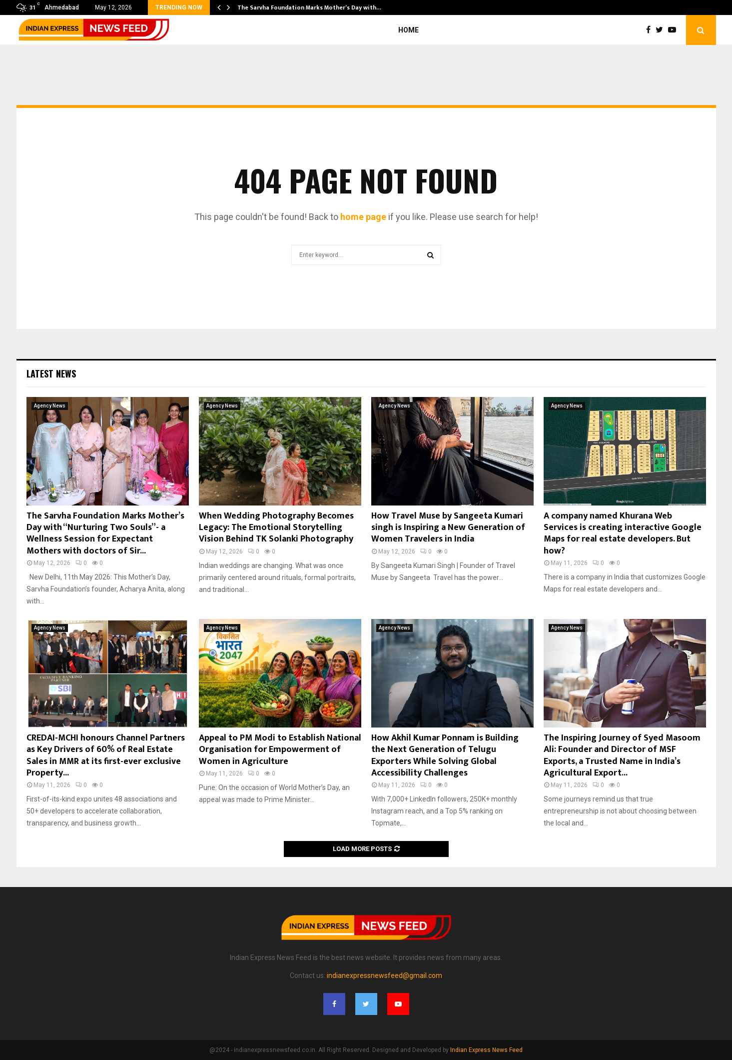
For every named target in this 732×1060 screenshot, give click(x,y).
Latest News (51, 373)
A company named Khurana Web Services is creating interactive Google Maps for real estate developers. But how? (623, 533)
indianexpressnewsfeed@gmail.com (384, 976)
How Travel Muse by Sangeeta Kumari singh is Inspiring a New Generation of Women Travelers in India (448, 527)
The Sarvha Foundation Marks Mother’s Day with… (309, 7)
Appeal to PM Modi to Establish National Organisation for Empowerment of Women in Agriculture (280, 749)
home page (363, 217)
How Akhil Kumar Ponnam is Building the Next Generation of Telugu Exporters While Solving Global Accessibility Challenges (445, 755)
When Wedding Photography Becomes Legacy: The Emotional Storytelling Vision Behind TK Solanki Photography (276, 527)
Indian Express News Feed (486, 1050)
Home (408, 30)
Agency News (49, 405)
